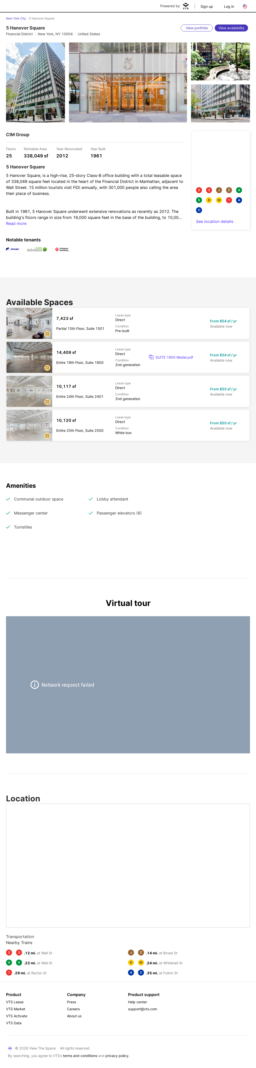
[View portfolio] (197, 27)
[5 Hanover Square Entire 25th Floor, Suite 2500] (128, 425)
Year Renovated (69, 148)
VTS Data (14, 1023)
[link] (171, 357)
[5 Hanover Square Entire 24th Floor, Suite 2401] (128, 391)
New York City (16, 18)
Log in (229, 6)
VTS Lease (15, 1002)
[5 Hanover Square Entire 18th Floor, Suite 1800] (128, 357)
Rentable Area (35, 148)
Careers (73, 1009)
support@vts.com (142, 1009)
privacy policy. (118, 1056)
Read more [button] (16, 223)
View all (235, 110)
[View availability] (231, 27)
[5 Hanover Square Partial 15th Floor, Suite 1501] (128, 323)
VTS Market (15, 1009)
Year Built (98, 148)
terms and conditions (80, 1056)
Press (71, 1002)
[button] (47, 334)
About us (74, 1016)
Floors (11, 148)
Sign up (206, 6)
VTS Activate (16, 1016)
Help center (137, 1002)
